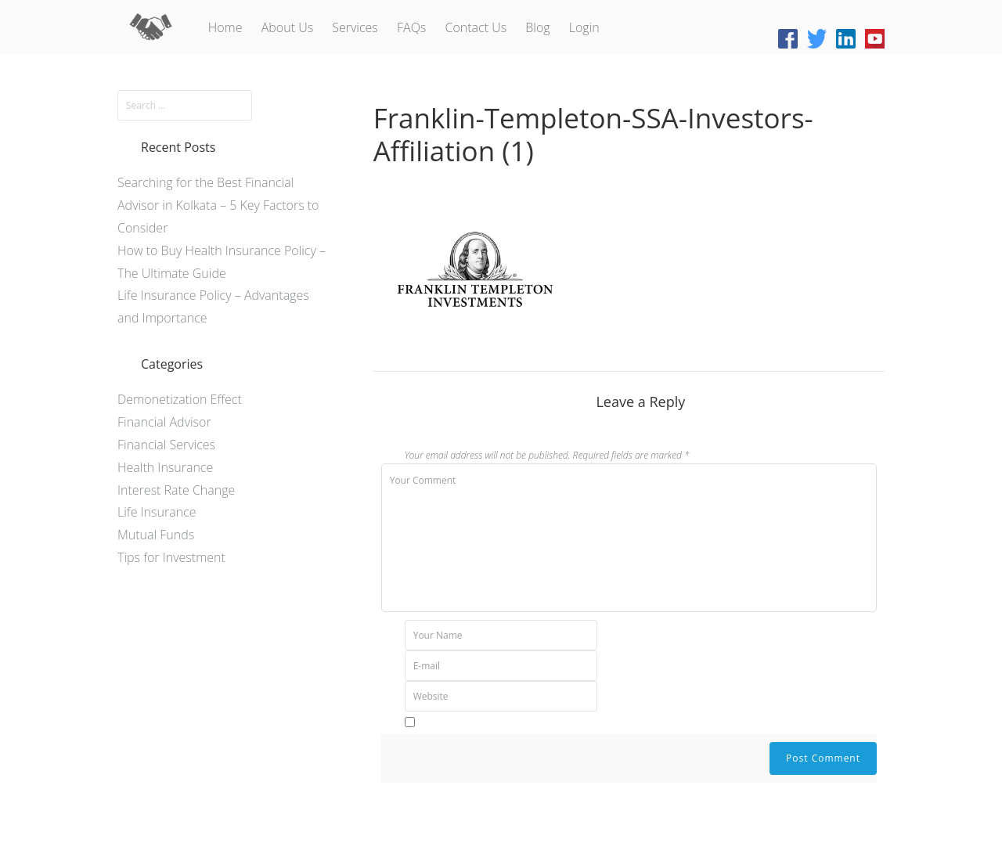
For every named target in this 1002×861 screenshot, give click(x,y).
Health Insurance (165, 467)
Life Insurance (156, 512)
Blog (537, 27)
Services (355, 27)
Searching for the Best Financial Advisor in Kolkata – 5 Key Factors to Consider (218, 205)
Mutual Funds (155, 534)
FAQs (411, 27)
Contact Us (475, 27)
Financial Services (166, 444)
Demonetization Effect (179, 399)
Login (584, 27)
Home (225, 27)
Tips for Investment (171, 557)
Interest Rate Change (176, 490)
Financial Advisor (164, 421)
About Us (287, 27)
